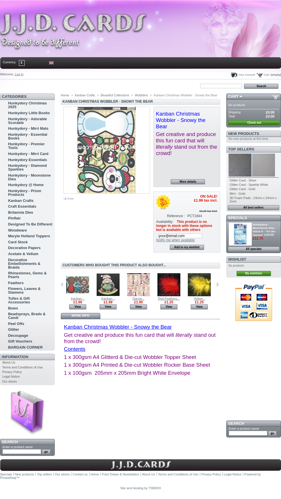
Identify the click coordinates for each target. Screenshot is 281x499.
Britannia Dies (20, 212)
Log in (19, 74)
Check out (254, 122)
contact (28, 85)
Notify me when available (175, 240)
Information (15, 357)
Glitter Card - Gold (242, 189)
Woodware (17, 230)
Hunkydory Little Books (29, 113)
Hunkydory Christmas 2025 (27, 105)
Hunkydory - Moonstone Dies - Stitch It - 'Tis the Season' (264, 229)
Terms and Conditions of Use (22, 367)
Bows (13, 308)
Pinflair (14, 218)
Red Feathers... (169, 298)
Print (70, 198)
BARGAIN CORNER (25, 347)
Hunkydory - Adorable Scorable (27, 121)
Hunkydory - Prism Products (24, 193)
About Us (8, 362)
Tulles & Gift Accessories (19, 300)
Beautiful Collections (115, 95)
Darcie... (139, 298)
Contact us (80, 474)
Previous (62, 284)
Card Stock (18, 242)
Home (9, 85)
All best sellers (253, 207)
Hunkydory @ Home (26, 185)
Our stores (9, 381)
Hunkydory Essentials (27, 160)
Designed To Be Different (30, 224)
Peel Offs (16, 324)
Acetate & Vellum (23, 254)
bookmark (66, 85)
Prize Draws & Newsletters (120, 474)
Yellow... (199, 298)
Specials (237, 218)
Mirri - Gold (237, 193)
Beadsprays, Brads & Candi (27, 316)
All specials (254, 249)
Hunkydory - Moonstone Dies (29, 177)
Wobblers (141, 95)
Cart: (267, 74)
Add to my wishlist (186, 247)
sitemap (47, 85)
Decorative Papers (24, 248)
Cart (233, 96)
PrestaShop (8, 477)
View (78, 306)
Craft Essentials (22, 206)
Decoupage (18, 335)
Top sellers (241, 149)
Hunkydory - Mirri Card (28, 154)
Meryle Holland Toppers (29, 236)
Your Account (246, 74)
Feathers (16, 283)
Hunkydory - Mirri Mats (28, 128)
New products (243, 133)
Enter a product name (18, 447)
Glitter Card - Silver (243, 180)
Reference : (176, 216)
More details (187, 181)
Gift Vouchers (20, 341)
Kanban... (77, 298)
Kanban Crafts (21, 200)
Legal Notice (11, 376)
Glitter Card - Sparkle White (249, 184)
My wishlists (253, 273)
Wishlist (237, 259)
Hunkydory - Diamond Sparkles (27, 167)
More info (80, 315)
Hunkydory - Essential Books (27, 136)
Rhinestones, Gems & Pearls (27, 275)
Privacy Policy (12, 372)
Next (217, 284)
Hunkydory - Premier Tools (26, 146)
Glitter (13, 329)
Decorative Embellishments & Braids (24, 263)
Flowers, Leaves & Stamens (24, 290)
